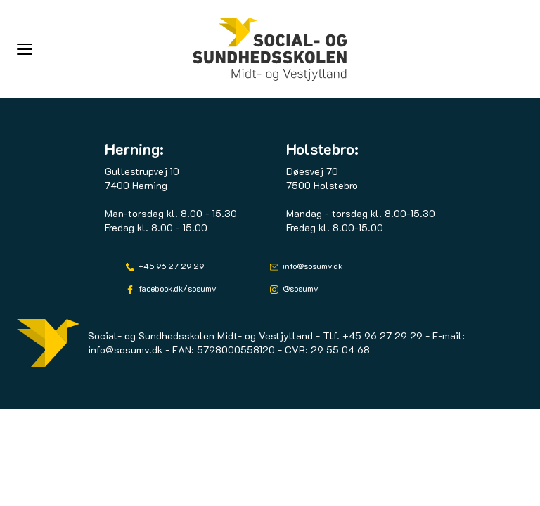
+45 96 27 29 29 (170, 265)
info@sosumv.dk (311, 265)
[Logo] (270, 49)
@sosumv (300, 288)
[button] (105, 49)
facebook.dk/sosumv (176, 288)
